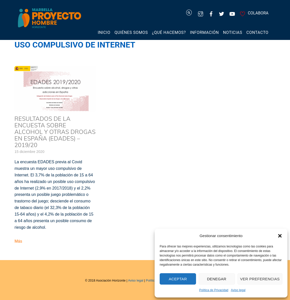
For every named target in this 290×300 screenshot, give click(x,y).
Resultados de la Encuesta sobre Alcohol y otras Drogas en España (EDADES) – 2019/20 (54, 132)
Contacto (257, 32)
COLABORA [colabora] (253, 13)
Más (18, 241)
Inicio (104, 32)
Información (204, 32)
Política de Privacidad (213, 290)
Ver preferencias (260, 279)
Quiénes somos (131, 32)
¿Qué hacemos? (169, 32)
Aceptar (178, 279)
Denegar (216, 279)
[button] (279, 235)
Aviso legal (238, 290)
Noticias (232, 32)
